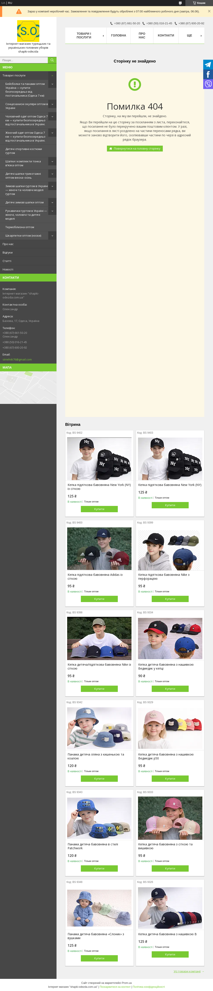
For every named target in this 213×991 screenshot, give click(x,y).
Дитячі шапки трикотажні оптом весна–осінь (23, 175)
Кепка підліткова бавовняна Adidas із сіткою (95, 577)
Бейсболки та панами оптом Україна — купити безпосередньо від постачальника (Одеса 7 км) (25, 89)
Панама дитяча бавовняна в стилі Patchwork (93, 846)
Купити (99, 509)
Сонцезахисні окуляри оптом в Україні (26, 106)
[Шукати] (52, 60)
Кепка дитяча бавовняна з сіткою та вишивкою (165, 846)
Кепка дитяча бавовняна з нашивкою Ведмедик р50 (166, 756)
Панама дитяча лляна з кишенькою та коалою (96, 756)
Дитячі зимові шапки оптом (24, 202)
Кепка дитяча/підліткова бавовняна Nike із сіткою (99, 666)
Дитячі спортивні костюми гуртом (23, 151)
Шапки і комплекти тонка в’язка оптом (23, 163)
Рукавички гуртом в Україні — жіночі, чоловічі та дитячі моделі (26, 215)
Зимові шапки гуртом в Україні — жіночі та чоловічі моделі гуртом (26, 190)
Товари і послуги (14, 75)
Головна (118, 35)
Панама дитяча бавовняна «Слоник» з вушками (96, 936)
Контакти (166, 35)
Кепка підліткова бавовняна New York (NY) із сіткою (99, 487)
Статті (7, 261)
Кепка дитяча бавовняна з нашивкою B (167, 934)
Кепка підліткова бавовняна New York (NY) (169, 485)
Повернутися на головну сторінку (137, 148)
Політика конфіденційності (149, 986)
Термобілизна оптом (19, 227)
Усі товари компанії (187, 971)
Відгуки (8, 252)
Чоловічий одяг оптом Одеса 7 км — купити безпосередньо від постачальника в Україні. (26, 120)
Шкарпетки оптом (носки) (23, 235)
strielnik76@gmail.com (17, 359)
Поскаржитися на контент (115, 986)
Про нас (8, 244)
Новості (8, 269)
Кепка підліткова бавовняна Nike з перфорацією (164, 577)
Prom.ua (127, 982)
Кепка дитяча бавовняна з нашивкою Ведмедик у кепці (166, 666)
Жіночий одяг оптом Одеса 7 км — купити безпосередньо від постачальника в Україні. (25, 136)
